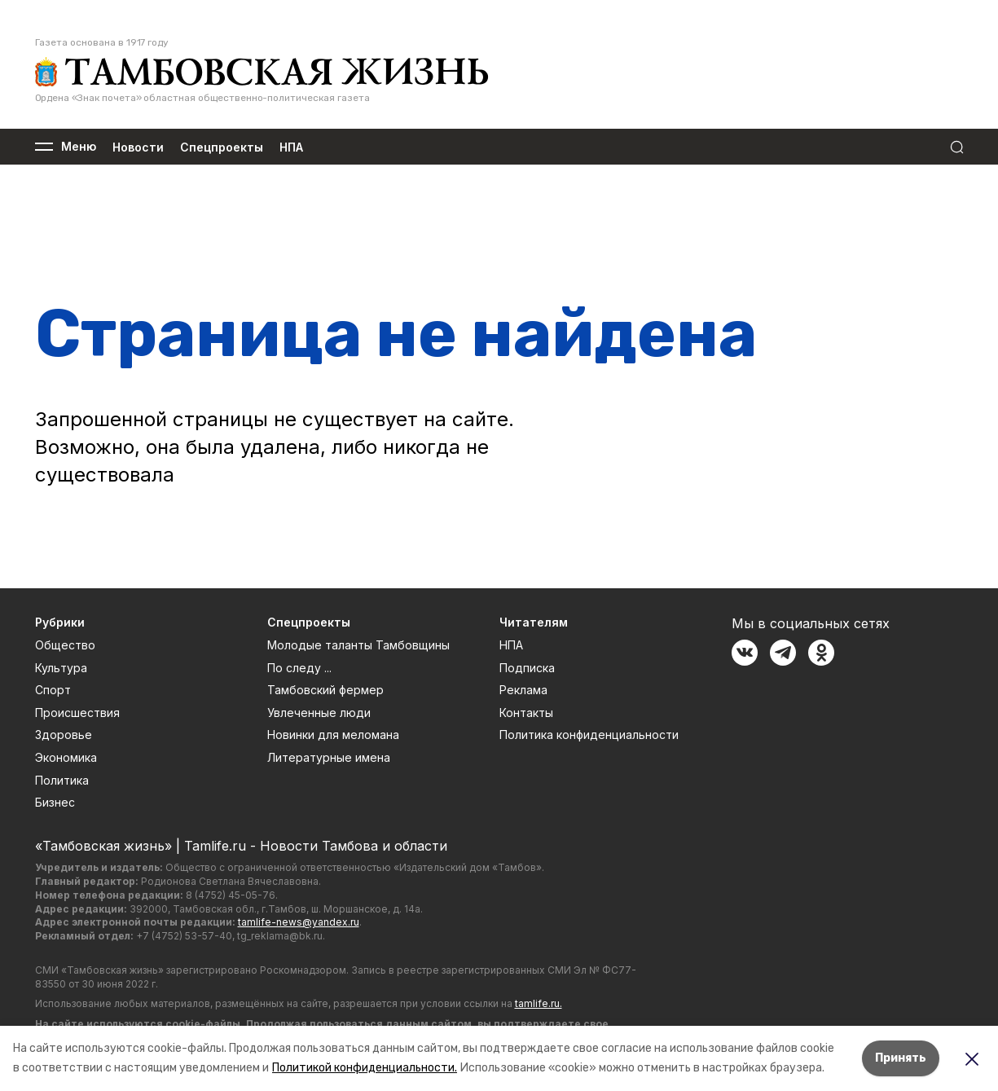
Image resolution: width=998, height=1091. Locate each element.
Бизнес (55, 802)
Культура (61, 668)
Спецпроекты (221, 147)
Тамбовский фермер (325, 690)
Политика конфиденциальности (589, 734)
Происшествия (77, 712)
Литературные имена (328, 757)
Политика (62, 780)
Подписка (527, 668)
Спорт (53, 690)
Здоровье (63, 734)
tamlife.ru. (538, 1003)
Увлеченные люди (319, 712)
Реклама (523, 690)
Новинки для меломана (333, 734)
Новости (138, 147)
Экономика (66, 757)
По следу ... (299, 668)
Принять (900, 1058)
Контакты (526, 712)
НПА (291, 147)
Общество (65, 645)
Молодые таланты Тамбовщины (358, 645)
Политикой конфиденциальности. (364, 1068)
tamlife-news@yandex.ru (298, 922)
